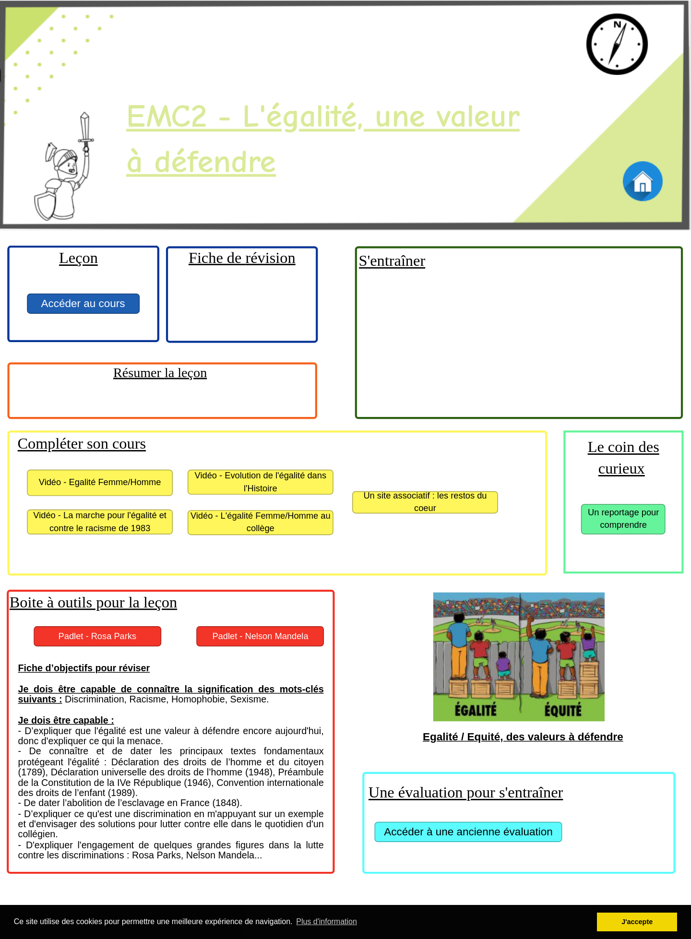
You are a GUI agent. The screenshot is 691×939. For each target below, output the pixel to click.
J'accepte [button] (637, 922)
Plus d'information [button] (326, 921)
